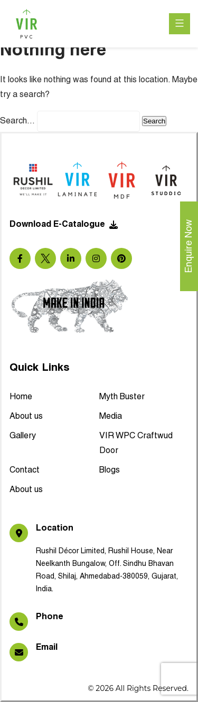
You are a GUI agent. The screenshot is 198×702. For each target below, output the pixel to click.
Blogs (109, 470)
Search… (17, 121)
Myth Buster (122, 397)
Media (110, 416)
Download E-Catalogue (64, 224)
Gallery (23, 436)
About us (26, 416)
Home (21, 397)
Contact (25, 470)
